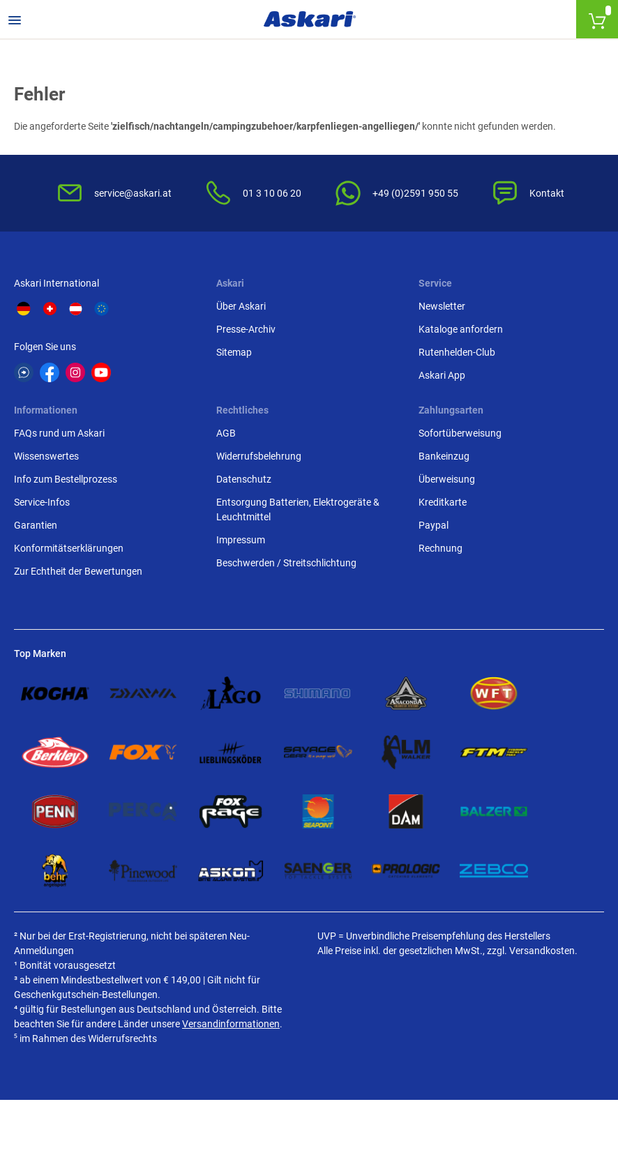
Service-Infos (42, 502)
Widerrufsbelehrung (258, 456)
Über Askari (241, 306)
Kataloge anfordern (461, 329)
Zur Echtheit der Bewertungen (78, 571)
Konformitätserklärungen (68, 548)
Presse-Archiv (246, 329)
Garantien (35, 525)
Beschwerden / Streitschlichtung (286, 562)
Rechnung (440, 548)
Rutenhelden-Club (457, 352)
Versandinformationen (231, 1023)
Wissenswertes (46, 456)
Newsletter (442, 306)
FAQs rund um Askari (59, 433)
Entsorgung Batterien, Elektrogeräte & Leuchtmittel (297, 509)
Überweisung (447, 479)
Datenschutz (243, 479)
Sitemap (234, 352)
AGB (226, 433)
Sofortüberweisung (460, 433)
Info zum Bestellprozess (65, 479)
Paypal (434, 525)
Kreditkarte (443, 502)
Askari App (442, 375)
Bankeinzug (444, 456)
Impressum (240, 539)
